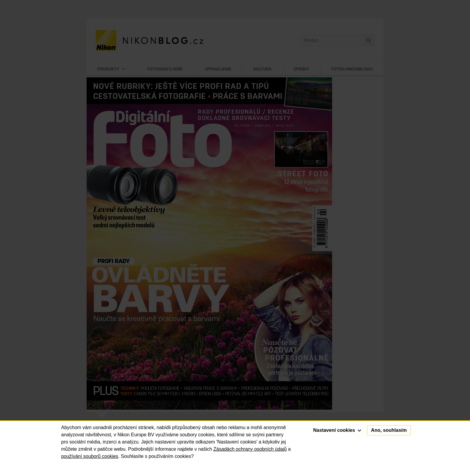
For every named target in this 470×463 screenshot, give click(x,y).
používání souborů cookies (89, 456)
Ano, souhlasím (389, 430)
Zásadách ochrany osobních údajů (250, 449)
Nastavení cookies (337, 430)
